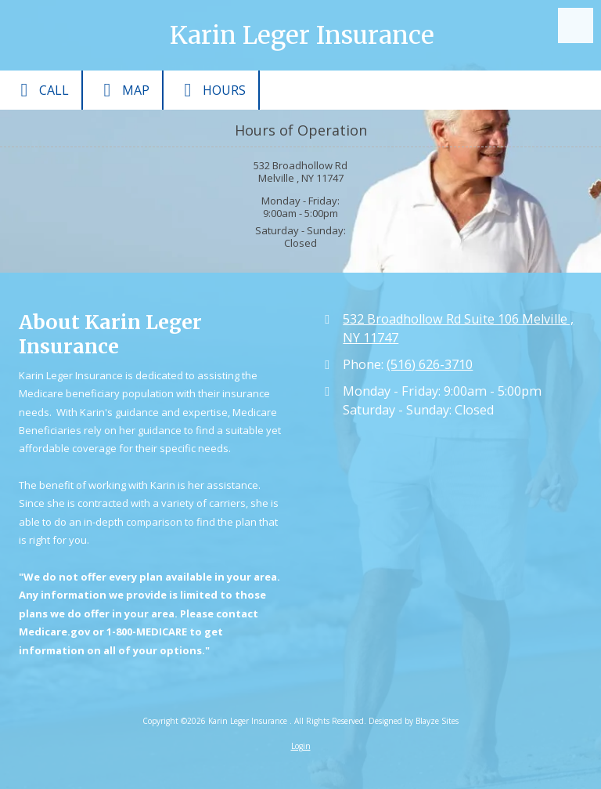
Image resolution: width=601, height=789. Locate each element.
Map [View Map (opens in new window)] (122, 90)
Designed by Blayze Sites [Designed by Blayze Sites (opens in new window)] (414, 720)
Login (301, 745)
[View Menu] (575, 25)
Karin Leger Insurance (302, 35)
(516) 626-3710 (430, 364)
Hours (211, 90)
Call (41, 90)
